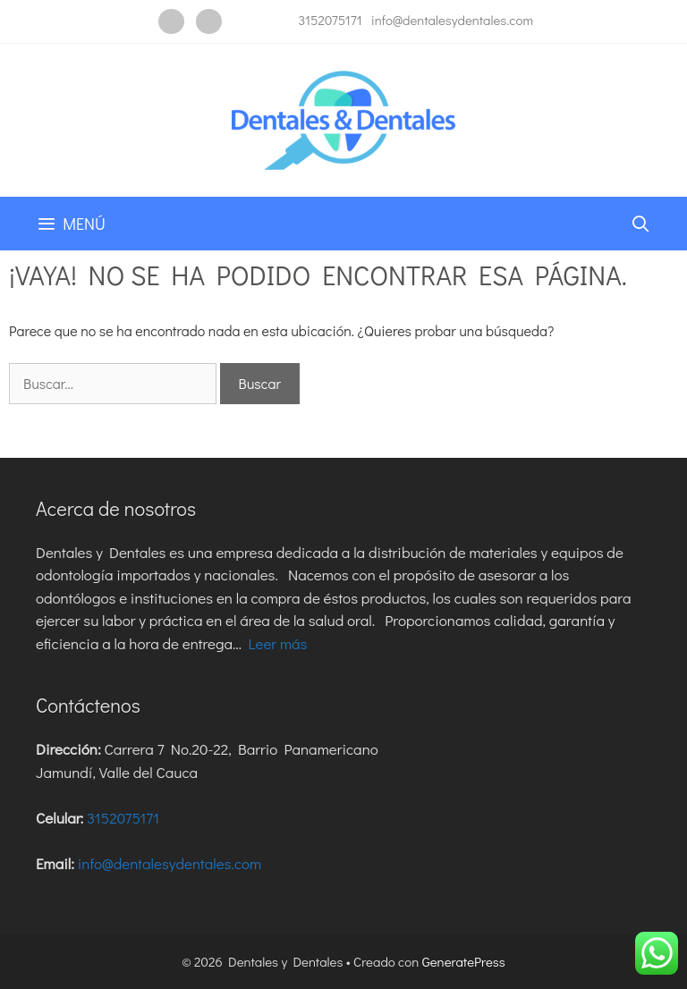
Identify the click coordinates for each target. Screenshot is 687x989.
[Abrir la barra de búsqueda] (641, 223)
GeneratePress (463, 961)
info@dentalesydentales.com (452, 20)
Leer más (277, 643)
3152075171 (329, 20)
